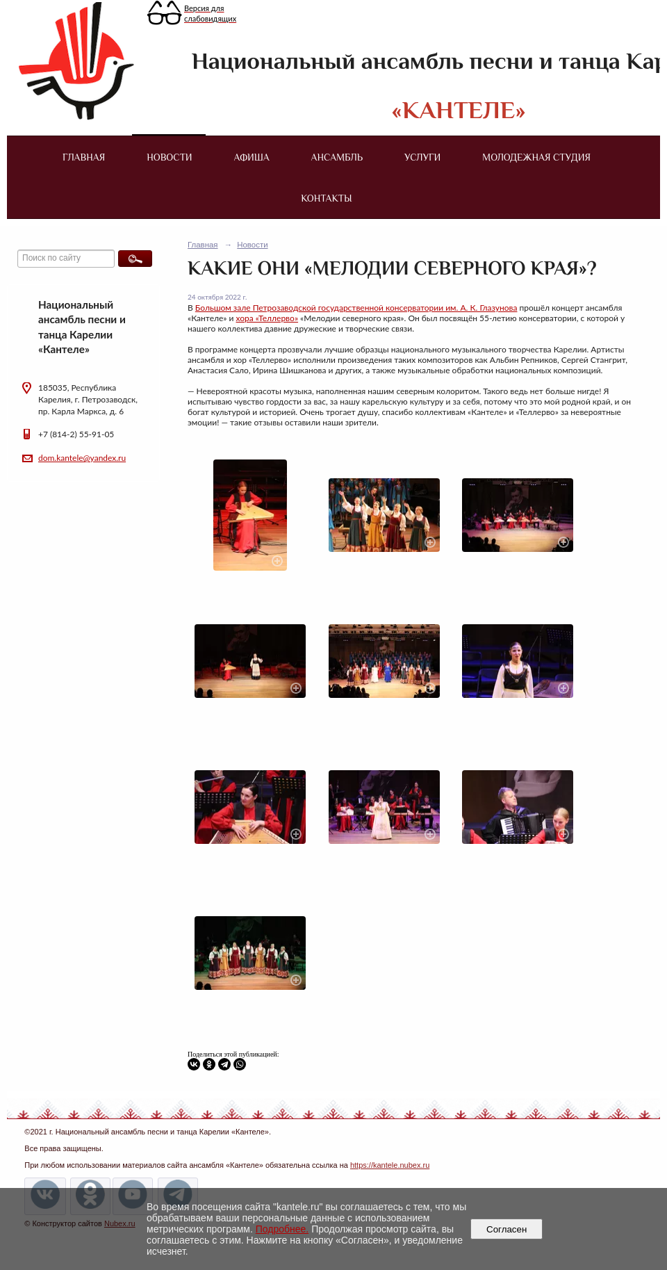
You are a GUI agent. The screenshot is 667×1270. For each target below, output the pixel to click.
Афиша (252, 157)
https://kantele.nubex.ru (389, 1165)
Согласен (506, 1229)
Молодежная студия (536, 157)
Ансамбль (337, 157)
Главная (84, 157)
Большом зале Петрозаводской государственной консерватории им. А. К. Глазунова (356, 307)
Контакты (326, 198)
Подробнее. (282, 1229)
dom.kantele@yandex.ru (82, 458)
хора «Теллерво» (267, 318)
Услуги (422, 157)
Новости (169, 157)
